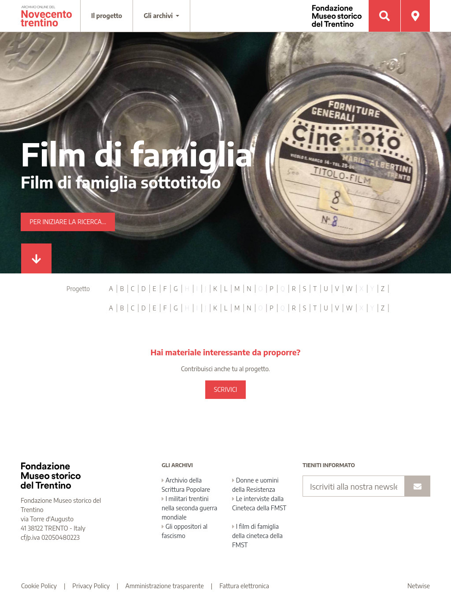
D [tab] (143, 288)
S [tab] (304, 288)
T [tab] (315, 288)
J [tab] (205, 288)
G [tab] (175, 288)
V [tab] (337, 288)
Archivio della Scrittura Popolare (186, 484)
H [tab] (187, 288)
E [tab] (154, 288)
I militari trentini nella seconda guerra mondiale (189, 508)
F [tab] (165, 288)
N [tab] (249, 288)
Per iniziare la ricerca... (68, 221)
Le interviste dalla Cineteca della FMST (259, 503)
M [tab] (237, 288)
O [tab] (260, 288)
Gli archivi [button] (159, 15)
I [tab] (197, 288)
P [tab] (271, 288)
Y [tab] (372, 288)
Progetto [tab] (78, 288)
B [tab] (122, 288)
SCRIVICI (225, 389)
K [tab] (215, 288)
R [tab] (294, 288)
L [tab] (225, 288)
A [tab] (111, 288)
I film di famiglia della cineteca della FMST (257, 536)
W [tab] (349, 288)
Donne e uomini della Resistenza (255, 484)
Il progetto (106, 15)
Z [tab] (382, 288)
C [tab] (132, 288)
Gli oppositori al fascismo (184, 531)
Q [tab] (283, 288)
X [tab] (361, 288)
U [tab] (326, 288)
